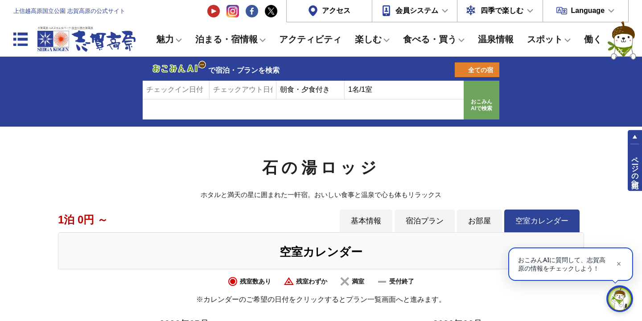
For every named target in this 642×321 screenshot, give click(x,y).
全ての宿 (480, 70)
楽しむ (368, 39)
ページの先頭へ (635, 168)
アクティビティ (310, 39)
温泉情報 (496, 39)
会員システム (416, 10)
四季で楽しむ (502, 10)
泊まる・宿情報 (226, 39)
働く (593, 39)
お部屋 (479, 220)
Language (588, 10)
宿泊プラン (425, 220)
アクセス (336, 10)
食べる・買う (430, 39)
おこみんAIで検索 (481, 105)
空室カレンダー (541, 220)
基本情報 (366, 220)
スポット (545, 39)
